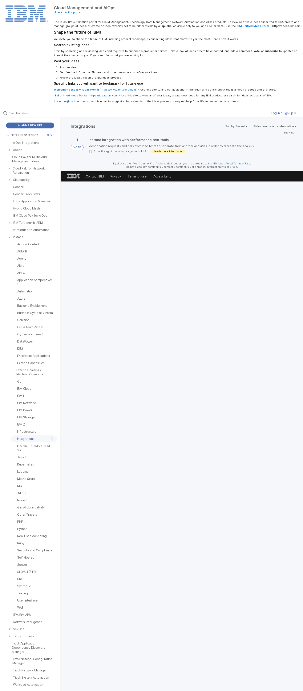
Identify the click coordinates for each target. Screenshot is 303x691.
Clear (50, 135)
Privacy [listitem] (115, 176)
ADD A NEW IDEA (30, 125)
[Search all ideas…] (35, 113)
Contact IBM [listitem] (95, 176)
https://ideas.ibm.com (103, 95)
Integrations (132, 151)
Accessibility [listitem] (162, 176)
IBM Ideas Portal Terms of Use (231, 163)
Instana (118, 151)
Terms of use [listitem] (137, 176)
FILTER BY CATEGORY (22, 135)
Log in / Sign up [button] (283, 113)
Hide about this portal (67, 12)
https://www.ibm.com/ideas (119, 89)
